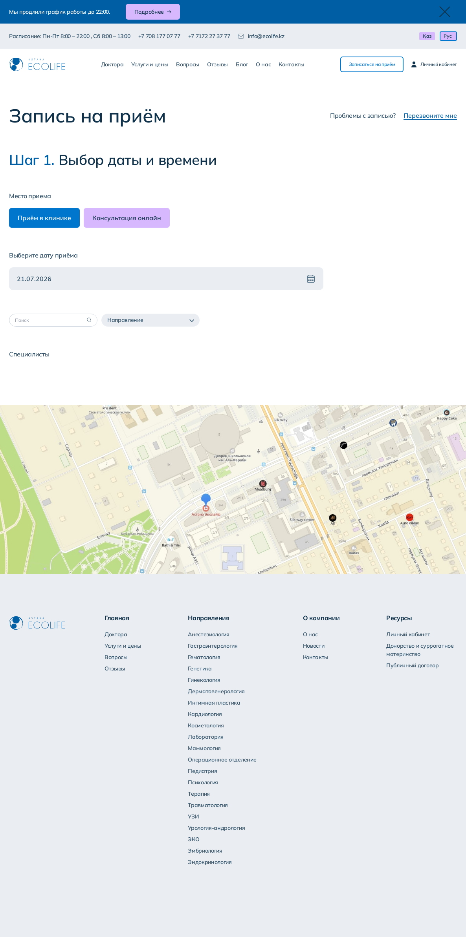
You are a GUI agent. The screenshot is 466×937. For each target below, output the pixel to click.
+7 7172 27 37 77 (209, 36)
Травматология (208, 805)
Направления (208, 618)
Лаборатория (205, 736)
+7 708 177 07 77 (159, 36)
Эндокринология (210, 862)
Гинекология (204, 679)
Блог (242, 64)
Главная (117, 618)
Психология (203, 782)
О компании (321, 618)
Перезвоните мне (430, 115)
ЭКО (193, 839)
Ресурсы (399, 618)
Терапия (199, 793)
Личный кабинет (408, 634)
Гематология (204, 657)
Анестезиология (208, 634)
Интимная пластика (214, 702)
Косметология (206, 725)
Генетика (199, 668)
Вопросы (187, 64)
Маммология (204, 748)
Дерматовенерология (216, 691)
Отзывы (217, 64)
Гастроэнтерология (213, 645)
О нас (263, 64)
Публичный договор (412, 665)
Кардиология (205, 714)
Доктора (112, 64)
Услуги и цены (149, 64)
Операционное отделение (222, 759)
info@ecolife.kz (266, 36)
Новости (314, 645)
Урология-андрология (216, 827)
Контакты (291, 64)
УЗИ (193, 816)
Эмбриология (205, 850)
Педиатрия (202, 770)
